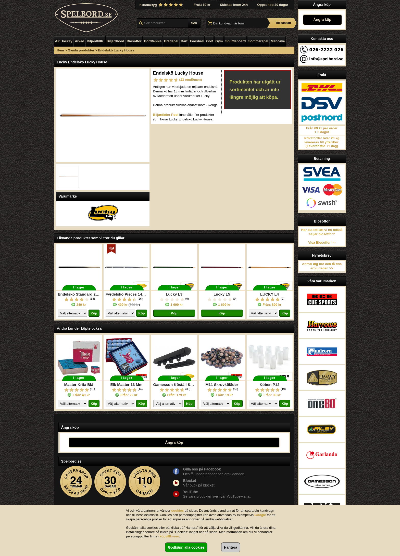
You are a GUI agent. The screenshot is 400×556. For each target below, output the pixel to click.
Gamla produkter (81, 50)
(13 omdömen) (190, 79)
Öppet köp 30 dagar (272, 5)
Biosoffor (134, 41)
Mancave (278, 41)
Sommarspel (258, 41)
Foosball (197, 41)
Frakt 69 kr (202, 5)
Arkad (79, 41)
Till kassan (283, 23)
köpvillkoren (169, 536)
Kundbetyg (162, 5)
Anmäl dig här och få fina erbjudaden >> (322, 266)
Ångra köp (322, 20)
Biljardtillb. (95, 41)
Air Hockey (63, 41)
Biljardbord (115, 41)
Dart (184, 41)
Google (260, 515)
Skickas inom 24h (234, 5)
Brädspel (171, 41)
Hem (60, 50)
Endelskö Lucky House (116, 50)
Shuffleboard (235, 41)
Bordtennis (153, 41)
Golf (209, 41)
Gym (219, 41)
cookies (177, 510)
